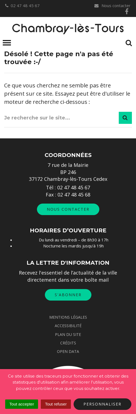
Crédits (68, 343)
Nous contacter (112, 5)
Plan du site (68, 334)
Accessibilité (68, 325)
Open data (68, 351)
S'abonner (68, 294)
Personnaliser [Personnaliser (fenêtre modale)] (102, 404)
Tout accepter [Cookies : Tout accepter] (21, 404)
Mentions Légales (68, 317)
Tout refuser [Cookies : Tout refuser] (55, 404)
